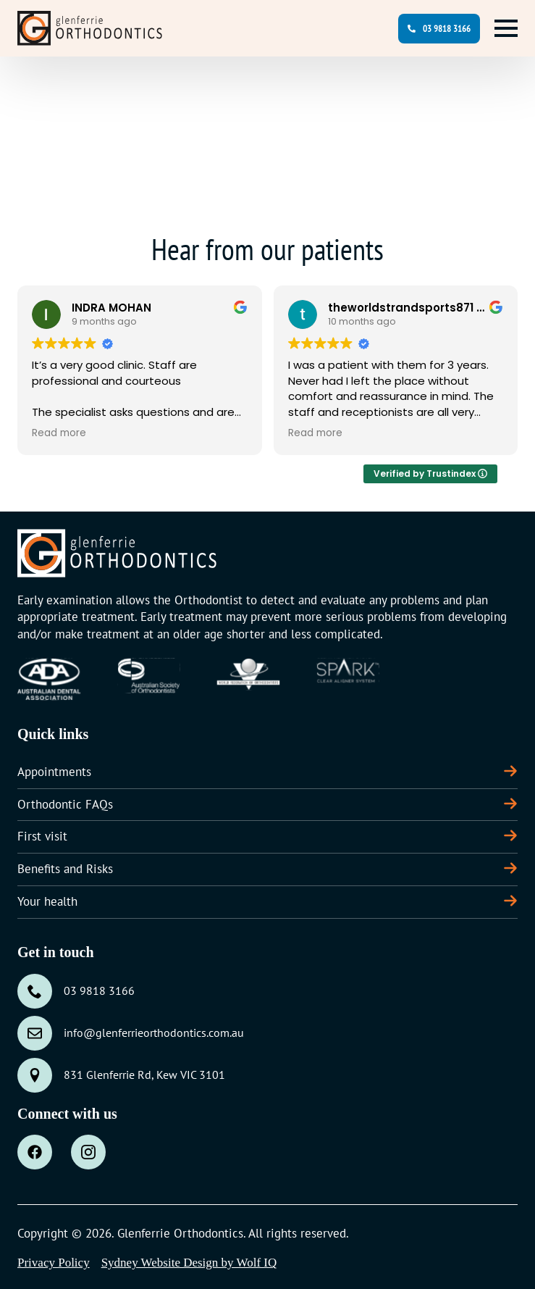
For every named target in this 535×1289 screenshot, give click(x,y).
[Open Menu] (506, 28)
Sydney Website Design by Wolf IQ (189, 1262)
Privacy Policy (53, 1262)
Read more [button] (59, 433)
